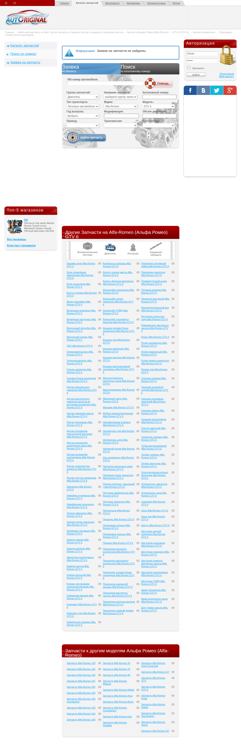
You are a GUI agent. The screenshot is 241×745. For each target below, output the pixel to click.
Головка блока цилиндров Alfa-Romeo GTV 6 (81, 379)
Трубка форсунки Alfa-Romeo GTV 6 (153, 465)
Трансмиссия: (113, 121)
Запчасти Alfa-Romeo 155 (81, 687)
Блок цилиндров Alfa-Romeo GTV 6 (79, 285)
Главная (64, 3)
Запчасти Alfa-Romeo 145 (81, 669)
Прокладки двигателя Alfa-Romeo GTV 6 (153, 273)
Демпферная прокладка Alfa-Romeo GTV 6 (80, 506)
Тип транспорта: (77, 102)
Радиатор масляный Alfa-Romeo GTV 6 (155, 300)
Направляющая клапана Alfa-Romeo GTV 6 (116, 423)
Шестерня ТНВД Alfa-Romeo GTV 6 (153, 582)
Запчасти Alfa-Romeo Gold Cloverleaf (153, 664)
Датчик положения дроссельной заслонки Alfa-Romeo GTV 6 (79, 434)
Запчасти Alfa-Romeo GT (155, 672)
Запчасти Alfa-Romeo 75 (116, 669)
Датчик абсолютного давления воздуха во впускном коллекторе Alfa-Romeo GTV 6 (81, 403)
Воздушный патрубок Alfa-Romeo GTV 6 (81, 329)
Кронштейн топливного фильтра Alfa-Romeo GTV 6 (118, 320)
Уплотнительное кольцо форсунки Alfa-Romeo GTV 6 (154, 475)
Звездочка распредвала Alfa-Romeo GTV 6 (80, 559)
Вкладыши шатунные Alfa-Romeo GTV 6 (81, 320)
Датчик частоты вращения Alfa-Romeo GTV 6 (81, 479)
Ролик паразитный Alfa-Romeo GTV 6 (154, 353)
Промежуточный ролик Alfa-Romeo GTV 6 (154, 282)
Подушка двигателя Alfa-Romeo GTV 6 (117, 503)
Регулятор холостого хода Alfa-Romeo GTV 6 (154, 318)
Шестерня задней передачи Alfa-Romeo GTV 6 (153, 534)
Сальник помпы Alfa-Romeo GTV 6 (153, 412)
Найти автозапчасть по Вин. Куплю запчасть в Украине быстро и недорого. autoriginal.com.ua (70, 32)
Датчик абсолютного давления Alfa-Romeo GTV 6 (82, 390)
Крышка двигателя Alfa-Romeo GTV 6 (116, 350)
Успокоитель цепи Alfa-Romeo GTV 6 (154, 494)
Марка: (108, 102)
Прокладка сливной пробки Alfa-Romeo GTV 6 (118, 612)
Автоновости (112, 3)
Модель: (148, 102)
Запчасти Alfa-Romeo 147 (81, 681)
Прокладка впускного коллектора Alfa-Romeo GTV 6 (119, 552)
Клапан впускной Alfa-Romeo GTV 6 (79, 576)
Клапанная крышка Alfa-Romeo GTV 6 (80, 597)
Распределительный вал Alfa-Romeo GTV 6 (155, 309)
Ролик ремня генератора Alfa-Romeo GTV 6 (155, 362)
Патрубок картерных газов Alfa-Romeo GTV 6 (118, 468)
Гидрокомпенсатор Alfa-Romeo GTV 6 (80, 353)
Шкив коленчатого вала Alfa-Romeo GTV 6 (154, 600)
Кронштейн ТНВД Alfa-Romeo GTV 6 (115, 312)
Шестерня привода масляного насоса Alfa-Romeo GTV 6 (154, 563)
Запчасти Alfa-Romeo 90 (116, 675)
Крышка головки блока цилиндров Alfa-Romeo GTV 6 (118, 331)
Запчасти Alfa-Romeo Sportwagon (153, 714)
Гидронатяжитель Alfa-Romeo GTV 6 (79, 362)
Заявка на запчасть (25, 62)
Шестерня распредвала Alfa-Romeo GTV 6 (154, 574)
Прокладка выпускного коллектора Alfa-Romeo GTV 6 (119, 563)
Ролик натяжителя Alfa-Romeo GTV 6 (154, 344)
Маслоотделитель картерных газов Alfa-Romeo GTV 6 (119, 381)
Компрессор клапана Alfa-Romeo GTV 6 (81, 623)
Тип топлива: (151, 121)
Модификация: (113, 111)
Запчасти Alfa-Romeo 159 (81, 707)
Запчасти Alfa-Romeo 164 (81, 713)
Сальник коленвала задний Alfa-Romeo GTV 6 (154, 390)
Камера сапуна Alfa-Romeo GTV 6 (78, 567)
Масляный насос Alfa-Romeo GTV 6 (115, 400)
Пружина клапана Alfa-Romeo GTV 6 (154, 291)
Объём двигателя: (154, 111)
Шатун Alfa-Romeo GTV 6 (155, 525)
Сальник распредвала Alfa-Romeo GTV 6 (153, 421)
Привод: (71, 121)
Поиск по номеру (23, 54)
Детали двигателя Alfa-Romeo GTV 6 (80, 514)
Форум (176, 3)
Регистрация (227, 73)
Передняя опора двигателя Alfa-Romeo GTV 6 (118, 476)
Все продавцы (16, 239)
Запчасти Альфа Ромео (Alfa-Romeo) (148, 32)
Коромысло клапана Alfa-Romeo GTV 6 (117, 265)
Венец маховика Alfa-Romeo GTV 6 (79, 303)
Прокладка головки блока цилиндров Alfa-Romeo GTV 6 (118, 575)
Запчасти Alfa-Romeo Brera (118, 701)
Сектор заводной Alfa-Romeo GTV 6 (153, 429)
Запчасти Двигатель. (204, 32)
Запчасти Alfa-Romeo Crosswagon (115, 709)
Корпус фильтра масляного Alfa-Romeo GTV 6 (118, 282)
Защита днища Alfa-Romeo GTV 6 (78, 541)
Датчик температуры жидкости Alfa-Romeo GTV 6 (81, 469)
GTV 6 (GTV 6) (180, 32)
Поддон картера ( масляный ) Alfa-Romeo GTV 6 (119, 485)
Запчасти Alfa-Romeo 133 (81, 663)
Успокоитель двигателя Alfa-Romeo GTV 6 (154, 485)
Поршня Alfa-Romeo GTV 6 (118, 543)
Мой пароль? (226, 76)
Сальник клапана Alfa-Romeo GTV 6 (153, 379)
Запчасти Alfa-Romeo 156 (81, 693)
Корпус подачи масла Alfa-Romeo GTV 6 (118, 273)
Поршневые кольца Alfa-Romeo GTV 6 (117, 526)
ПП (26, 220)
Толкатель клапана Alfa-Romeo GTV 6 (154, 438)
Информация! (85, 51)
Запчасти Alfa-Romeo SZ (155, 731)
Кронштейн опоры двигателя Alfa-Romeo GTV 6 (118, 301)
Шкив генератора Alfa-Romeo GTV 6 (153, 591)
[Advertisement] (31, 137)
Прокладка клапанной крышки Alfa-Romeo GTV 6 (118, 585)
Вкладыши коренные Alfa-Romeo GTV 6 (81, 312)
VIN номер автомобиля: (82, 79)
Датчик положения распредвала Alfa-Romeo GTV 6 (81, 457)
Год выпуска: (75, 111)
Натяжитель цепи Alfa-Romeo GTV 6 (115, 441)
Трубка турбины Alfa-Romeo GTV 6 (153, 456)
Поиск (150, 69)
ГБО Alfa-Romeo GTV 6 (80, 345)
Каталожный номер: (155, 92)
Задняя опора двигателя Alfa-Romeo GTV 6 (80, 523)
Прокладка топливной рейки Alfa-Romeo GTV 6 (155, 265)
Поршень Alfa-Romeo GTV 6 (119, 519)
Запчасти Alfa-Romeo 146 (81, 675)
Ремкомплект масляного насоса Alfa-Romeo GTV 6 (155, 328)
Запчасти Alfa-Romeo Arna (118, 695)
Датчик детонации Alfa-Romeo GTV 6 (80, 423)
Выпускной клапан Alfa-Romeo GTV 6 (80, 338)
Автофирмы (133, 3)
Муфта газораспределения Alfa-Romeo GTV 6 (118, 415)
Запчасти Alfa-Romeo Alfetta (118, 689)
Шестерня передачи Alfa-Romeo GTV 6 (155, 553)
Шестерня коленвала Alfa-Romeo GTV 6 (153, 544)
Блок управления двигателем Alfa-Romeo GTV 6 (80, 275)
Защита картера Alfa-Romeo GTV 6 (79, 550)
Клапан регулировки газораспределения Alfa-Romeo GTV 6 (80, 586)
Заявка (91, 69)
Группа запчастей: (78, 92)
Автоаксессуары (156, 3)
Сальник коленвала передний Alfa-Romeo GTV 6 (153, 401)
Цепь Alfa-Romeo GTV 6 (154, 510)
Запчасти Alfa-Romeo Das (117, 716)
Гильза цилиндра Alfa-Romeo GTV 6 (79, 371)
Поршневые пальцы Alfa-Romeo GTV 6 (117, 535)
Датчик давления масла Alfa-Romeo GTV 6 (80, 415)
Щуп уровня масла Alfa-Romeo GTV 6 (154, 609)
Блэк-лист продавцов (21, 245)
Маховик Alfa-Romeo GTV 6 (118, 407)
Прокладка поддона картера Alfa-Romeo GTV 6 (119, 603)
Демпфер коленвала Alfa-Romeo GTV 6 (81, 497)
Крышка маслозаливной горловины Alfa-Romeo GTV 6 (118, 369)
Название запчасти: (117, 92)
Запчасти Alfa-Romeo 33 (116, 663)
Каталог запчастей (87, 3)
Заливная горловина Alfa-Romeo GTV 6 (81, 532)
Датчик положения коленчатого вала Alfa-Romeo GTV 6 (79, 445)
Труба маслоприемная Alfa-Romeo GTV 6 (154, 447)
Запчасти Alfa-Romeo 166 (81, 719)
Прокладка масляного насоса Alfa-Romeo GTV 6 (117, 594)
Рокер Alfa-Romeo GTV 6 (155, 337)
